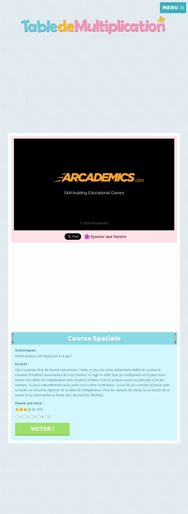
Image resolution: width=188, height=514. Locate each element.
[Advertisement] (94, 72)
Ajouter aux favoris (108, 236)
